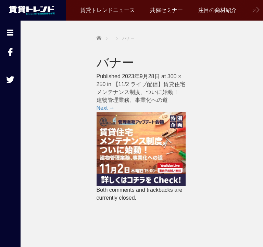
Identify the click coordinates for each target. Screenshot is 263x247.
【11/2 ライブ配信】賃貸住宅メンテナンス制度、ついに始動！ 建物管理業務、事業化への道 (141, 92)
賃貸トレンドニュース (107, 10)
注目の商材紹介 (217, 10)
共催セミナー (166, 10)
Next (106, 108)
